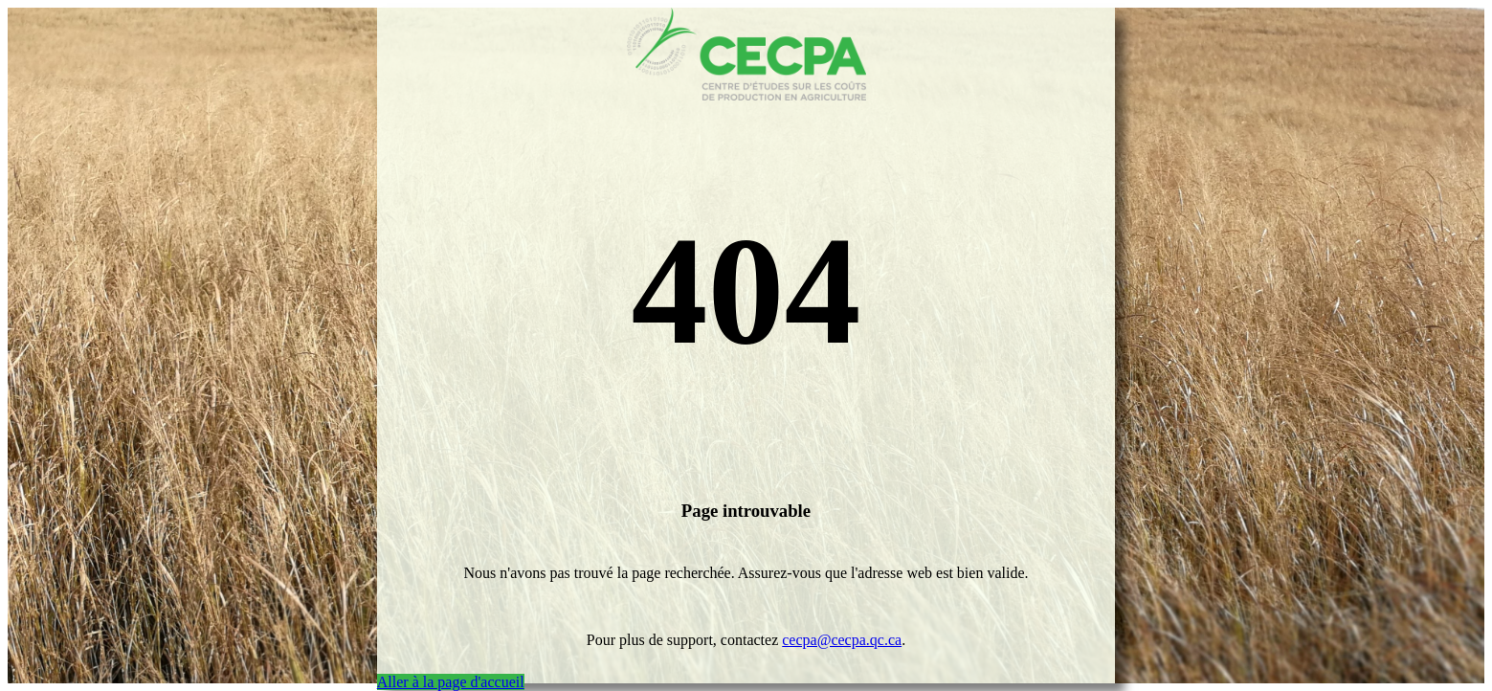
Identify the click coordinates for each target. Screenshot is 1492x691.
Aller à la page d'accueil (450, 682)
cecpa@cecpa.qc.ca (842, 640)
